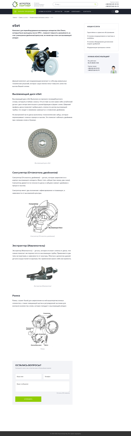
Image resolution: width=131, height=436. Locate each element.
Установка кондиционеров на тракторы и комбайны (101, 37)
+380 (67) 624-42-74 (112, 6)
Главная (15, 17)
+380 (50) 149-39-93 (112, 4)
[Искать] (95, 4)
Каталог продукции (24, 11)
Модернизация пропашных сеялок (39, 17)
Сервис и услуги (23, 17)
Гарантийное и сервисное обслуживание (100, 32)
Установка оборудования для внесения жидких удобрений (100, 43)
